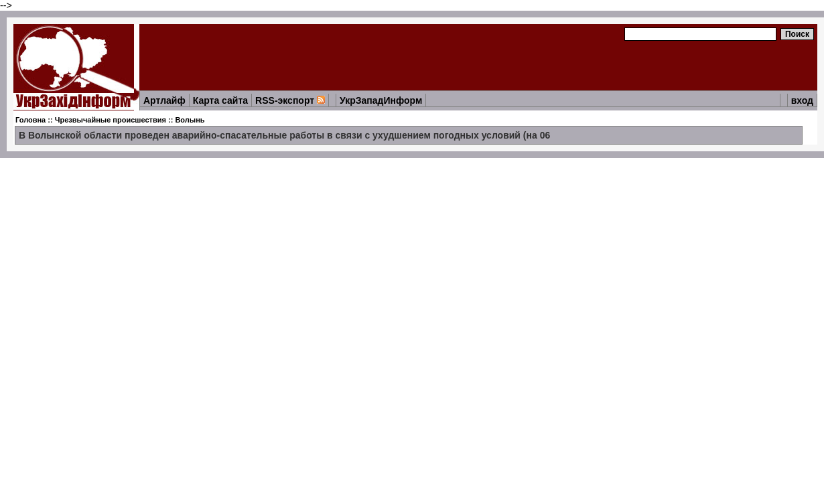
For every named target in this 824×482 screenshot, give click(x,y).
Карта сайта (220, 100)
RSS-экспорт (290, 100)
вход (802, 100)
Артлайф (164, 100)
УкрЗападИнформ (381, 100)
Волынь (189, 120)
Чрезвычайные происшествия (110, 120)
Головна (30, 120)
